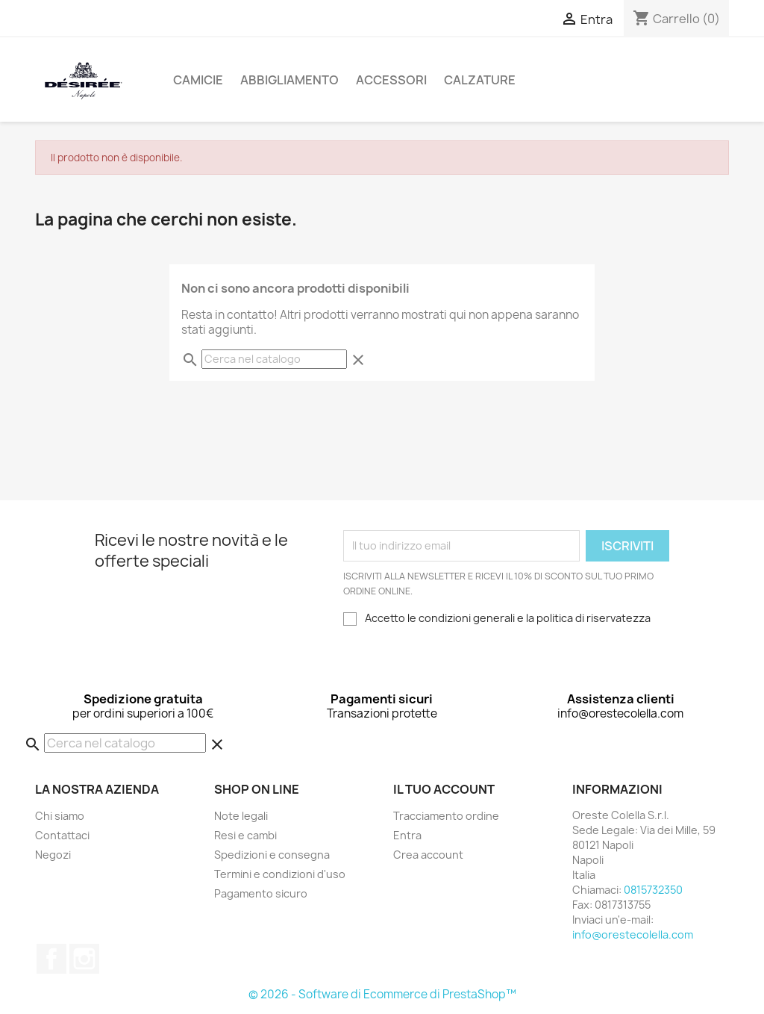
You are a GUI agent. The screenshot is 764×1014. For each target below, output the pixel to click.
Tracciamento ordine (446, 816)
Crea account (428, 854)
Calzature (480, 80)
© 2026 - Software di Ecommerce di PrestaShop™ (382, 994)
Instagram (84, 959)
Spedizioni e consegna (272, 854)
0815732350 (653, 890)
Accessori (391, 80)
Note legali (241, 816)
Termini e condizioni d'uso (279, 874)
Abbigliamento (289, 80)
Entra (407, 835)
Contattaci (62, 835)
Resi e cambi (245, 835)
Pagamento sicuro (260, 893)
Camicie (198, 80)
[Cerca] (274, 359)
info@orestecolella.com (632, 934)
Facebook (51, 959)
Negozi (53, 854)
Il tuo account (444, 789)
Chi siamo (59, 816)
